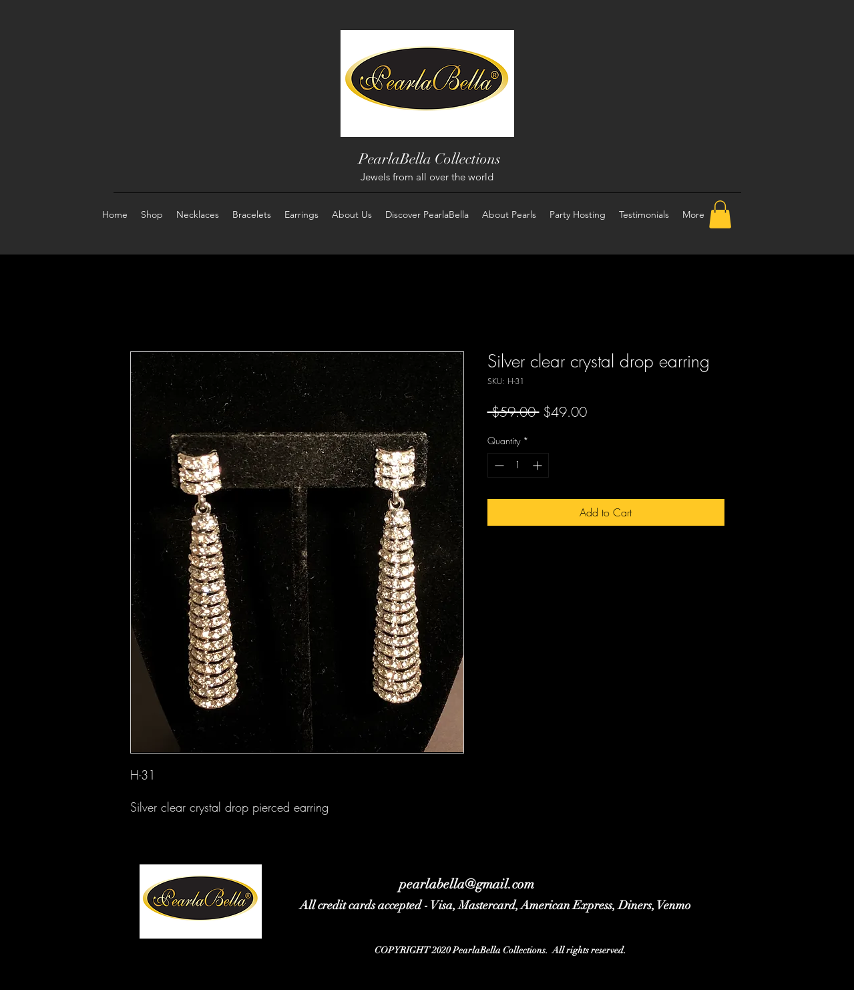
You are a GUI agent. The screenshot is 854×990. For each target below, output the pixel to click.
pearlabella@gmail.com (466, 884)
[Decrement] (497, 465)
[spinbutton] (518, 465)
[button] (720, 214)
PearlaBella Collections (430, 159)
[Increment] (538, 465)
